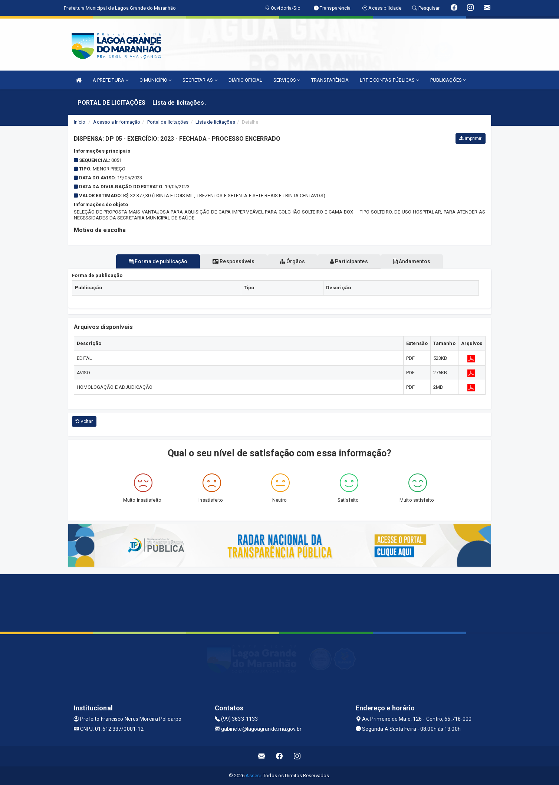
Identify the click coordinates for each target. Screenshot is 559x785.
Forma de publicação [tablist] (146, 261)
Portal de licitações (168, 122)
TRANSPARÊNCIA (330, 80)
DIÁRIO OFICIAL (245, 80)
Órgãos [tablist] (292, 261)
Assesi (253, 775)
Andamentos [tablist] (423, 261)
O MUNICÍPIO (155, 80)
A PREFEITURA (110, 80)
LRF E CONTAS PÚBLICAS (389, 80)
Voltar (84, 421)
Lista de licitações (215, 122)
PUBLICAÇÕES (448, 80)
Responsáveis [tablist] (228, 261)
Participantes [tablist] (355, 261)
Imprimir (470, 138)
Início (80, 122)
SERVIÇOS (286, 80)
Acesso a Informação (116, 122)
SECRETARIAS (200, 80)
